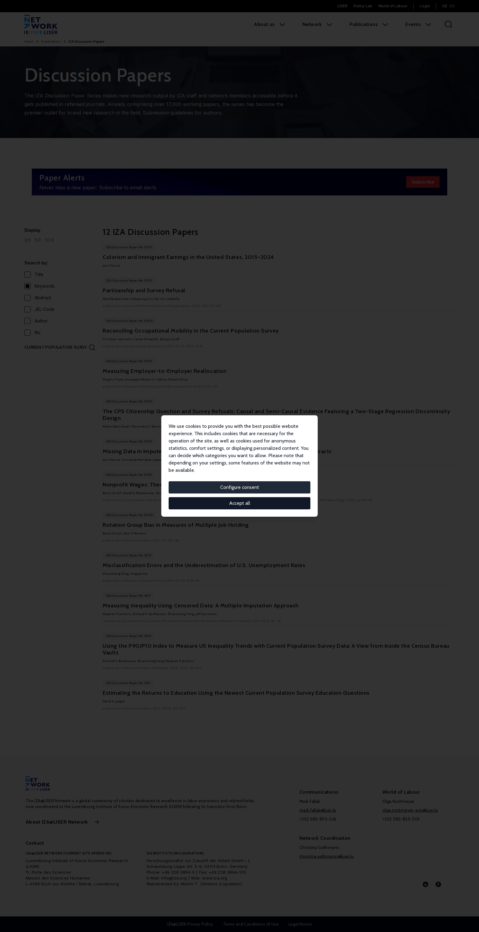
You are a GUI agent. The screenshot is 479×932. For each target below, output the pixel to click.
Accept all (239, 503)
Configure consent (239, 487)
